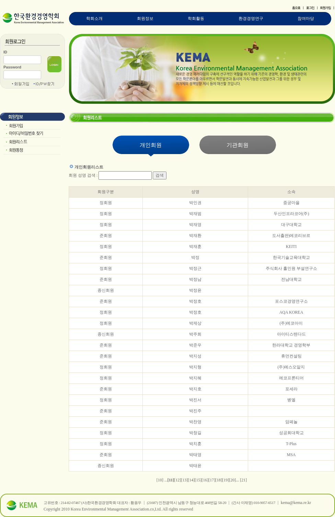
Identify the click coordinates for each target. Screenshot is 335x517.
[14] (191, 480)
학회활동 (196, 18)
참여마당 (306, 18)
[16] (204, 480)
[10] (160, 480)
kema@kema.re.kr (296, 502)
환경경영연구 (251, 18)
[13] (184, 480)
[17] (211, 480)
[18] (218, 480)
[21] (243, 480)
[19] (225, 480)
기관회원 (238, 145)
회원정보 (145, 18)
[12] (177, 480)
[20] (232, 480)
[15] (198, 480)
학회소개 (94, 18)
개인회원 (151, 145)
